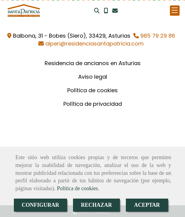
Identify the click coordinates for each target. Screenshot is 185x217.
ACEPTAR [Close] (147, 205)
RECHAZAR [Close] (96, 205)
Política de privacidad (92, 104)
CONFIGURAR (40, 205)
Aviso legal (92, 76)
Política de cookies (77, 188)
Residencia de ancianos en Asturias (93, 63)
